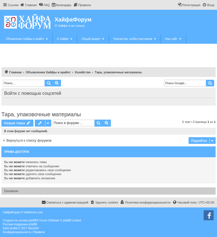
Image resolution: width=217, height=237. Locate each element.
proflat (14, 228)
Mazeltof (33, 228)
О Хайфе (65, 39)
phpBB (32, 220)
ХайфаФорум (73, 19)
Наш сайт (173, 39)
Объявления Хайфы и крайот (27, 39)
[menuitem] (28, 5)
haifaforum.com (33, 212)
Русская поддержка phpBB (20, 224)
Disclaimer (11, 191)
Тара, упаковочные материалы (41, 114)
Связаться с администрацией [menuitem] (65, 202)
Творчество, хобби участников (134, 39)
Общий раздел (92, 39)
